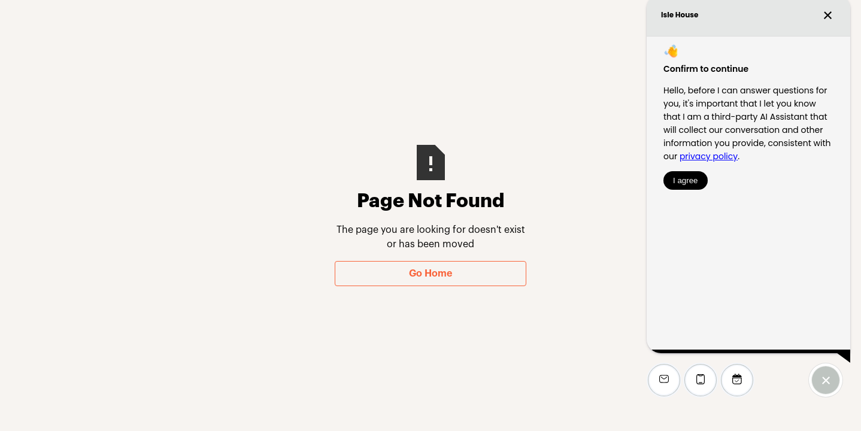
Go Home (430, 273)
